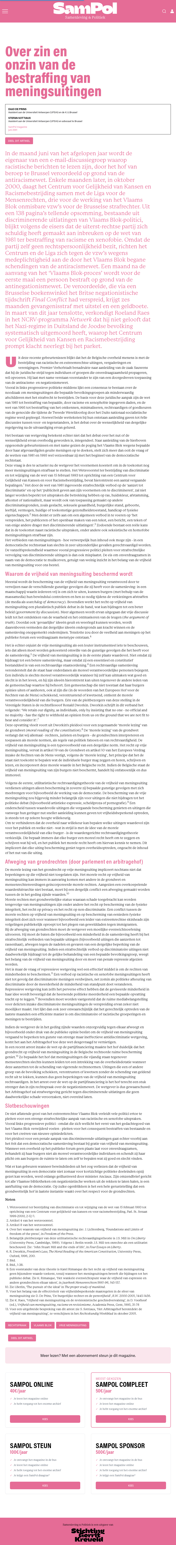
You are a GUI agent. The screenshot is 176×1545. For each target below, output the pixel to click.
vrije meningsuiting (72, 1325)
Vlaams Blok (43, 1325)
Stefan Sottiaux (19, 118)
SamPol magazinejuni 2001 (17, 128)
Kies (45, 1419)
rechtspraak (17, 1325)
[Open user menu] (172, 11)
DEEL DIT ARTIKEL (19, 141)
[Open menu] (5, 11)
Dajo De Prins (17, 109)
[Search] (164, 11)
